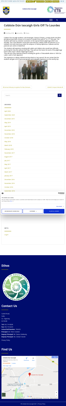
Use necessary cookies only (12, 211)
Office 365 (48, 1)
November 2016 (9, 183)
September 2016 (9, 191)
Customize (33, 211)
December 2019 (9, 119)
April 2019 (7, 126)
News (27, 33)
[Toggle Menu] (51, 20)
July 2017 (7, 160)
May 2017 (7, 164)
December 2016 (9, 179)
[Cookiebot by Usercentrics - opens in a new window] (55, 193)
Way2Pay (56, 1)
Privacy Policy (5, 340)
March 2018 (8, 145)
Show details (59, 206)
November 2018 (9, 134)
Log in (6, 235)
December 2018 (9, 130)
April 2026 (7, 111)
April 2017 (7, 168)
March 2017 (8, 172)
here (11, 201)
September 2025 (9, 115)
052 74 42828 (8, 1)
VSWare (29, 1)
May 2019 (7, 122)
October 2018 (8, 138)
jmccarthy (20, 33)
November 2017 (9, 153)
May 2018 (7, 141)
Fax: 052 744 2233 (18, 1)
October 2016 (8, 187)
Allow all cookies (54, 211)
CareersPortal (40, 1)
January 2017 (8, 176)
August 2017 (8, 157)
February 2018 (8, 149)
